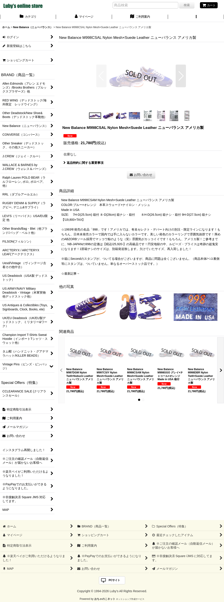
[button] (196, 17)
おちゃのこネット (104, 598)
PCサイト (114, 580)
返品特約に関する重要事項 (83, 162)
